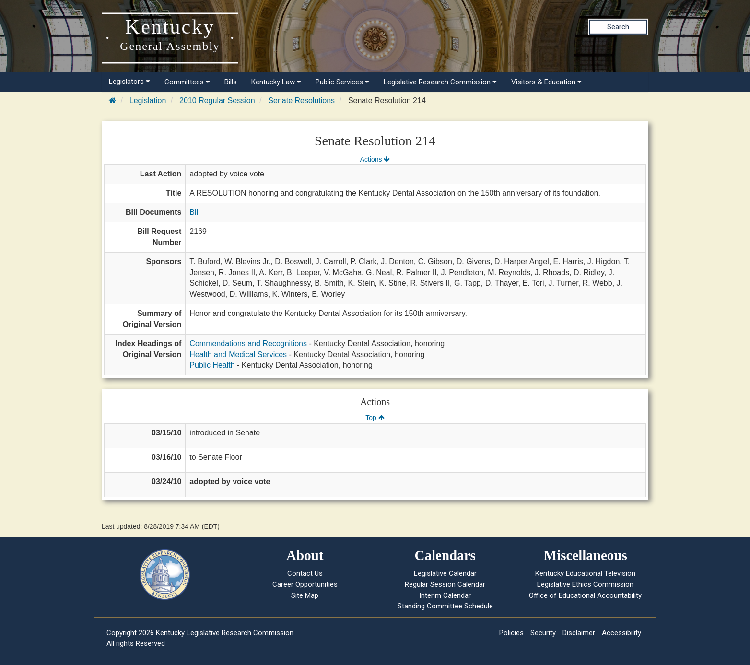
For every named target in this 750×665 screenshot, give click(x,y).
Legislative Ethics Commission (585, 584)
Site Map (304, 595)
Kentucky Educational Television (585, 573)
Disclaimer (578, 633)
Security (543, 633)
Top (374, 417)
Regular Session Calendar (445, 584)
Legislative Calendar (445, 573)
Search (618, 27)
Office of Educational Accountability (585, 595)
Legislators (129, 81)
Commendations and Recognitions (248, 343)
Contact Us (305, 573)
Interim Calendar (445, 595)
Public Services (342, 82)
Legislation (147, 100)
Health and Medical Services (238, 354)
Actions (375, 159)
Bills (230, 82)
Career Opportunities (305, 584)
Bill (194, 212)
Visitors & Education (546, 82)
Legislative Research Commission (440, 82)
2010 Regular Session (217, 100)
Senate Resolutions (301, 100)
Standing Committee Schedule (445, 606)
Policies (511, 633)
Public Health (211, 365)
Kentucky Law (276, 82)
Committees (187, 82)
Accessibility (621, 633)
